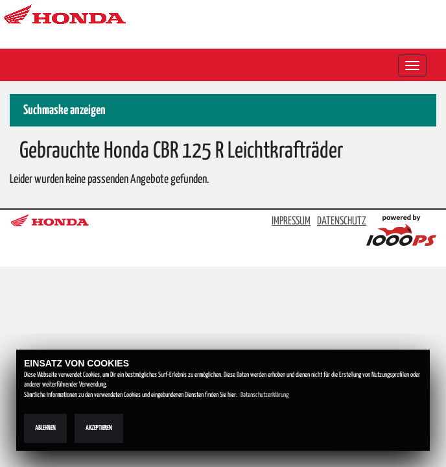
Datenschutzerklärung (264, 395)
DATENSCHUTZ (341, 221)
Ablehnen (45, 428)
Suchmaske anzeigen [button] (64, 110)
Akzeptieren (99, 428)
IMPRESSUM (291, 221)
